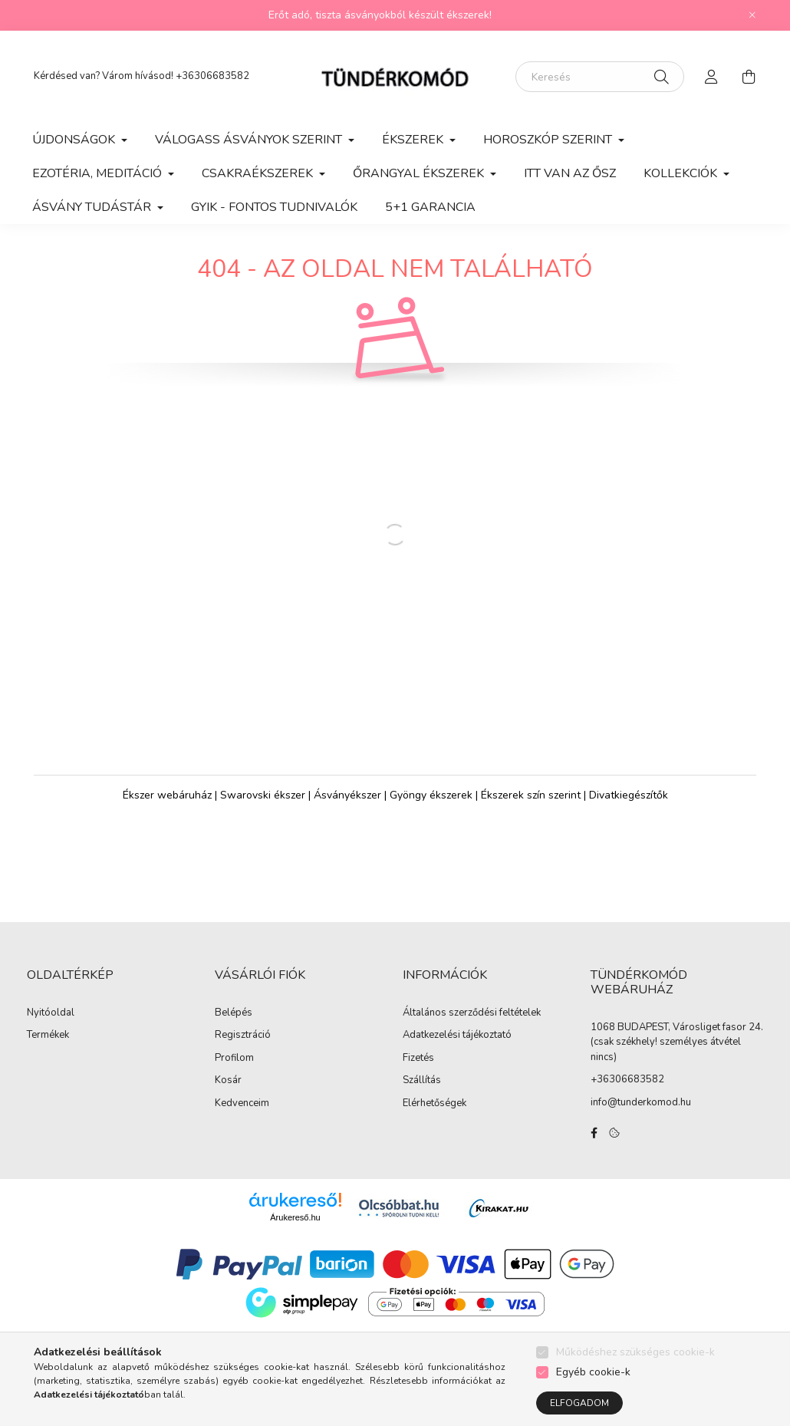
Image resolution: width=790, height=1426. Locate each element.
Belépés (233, 1029)
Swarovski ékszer (262, 810)
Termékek (48, 1051)
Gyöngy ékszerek (431, 810)
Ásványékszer (347, 810)
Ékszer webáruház (167, 810)
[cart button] (748, 76)
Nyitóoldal (50, 1029)
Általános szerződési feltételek (472, 1029)
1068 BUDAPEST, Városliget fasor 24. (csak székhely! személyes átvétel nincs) (677, 1057)
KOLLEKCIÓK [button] (682, 173)
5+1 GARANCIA (430, 207)
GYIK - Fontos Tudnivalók (274, 207)
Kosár (228, 1096)
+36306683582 (212, 76)
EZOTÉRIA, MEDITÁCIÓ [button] (98, 173)
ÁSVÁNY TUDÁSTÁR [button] (93, 207)
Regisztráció (243, 1051)
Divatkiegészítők (628, 810)
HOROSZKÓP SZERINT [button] (549, 139)
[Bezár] (752, 15)
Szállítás (422, 1096)
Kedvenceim (242, 1119)
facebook (593, 1148)
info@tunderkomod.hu (641, 1118)
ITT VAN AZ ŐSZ (570, 173)
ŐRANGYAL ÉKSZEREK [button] (420, 173)
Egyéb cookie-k (593, 1372)
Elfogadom (579, 1403)
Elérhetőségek (434, 1119)
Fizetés (418, 1074)
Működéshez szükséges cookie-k (635, 1352)
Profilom (234, 1074)
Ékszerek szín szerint (531, 810)
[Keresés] (599, 76)
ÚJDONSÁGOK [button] (75, 139)
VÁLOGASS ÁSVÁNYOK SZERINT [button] (250, 139)
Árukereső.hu (295, 1232)
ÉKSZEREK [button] (414, 139)
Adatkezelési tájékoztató (457, 1051)
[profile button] (711, 76)
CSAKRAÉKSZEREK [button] (259, 173)
